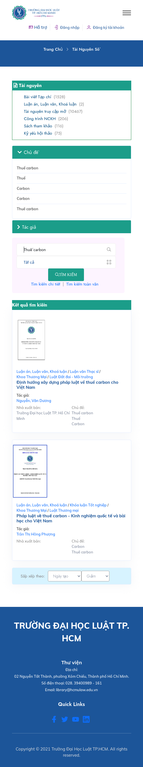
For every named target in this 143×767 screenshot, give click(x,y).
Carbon (23, 188)
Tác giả (26, 226)
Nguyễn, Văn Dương (34, 400)
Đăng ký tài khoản (105, 27)
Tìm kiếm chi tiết (45, 284)
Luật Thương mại (64, 510)
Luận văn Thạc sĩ (84, 371)
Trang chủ (52, 49)
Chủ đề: (78, 407)
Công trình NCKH (40, 118)
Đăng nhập (66, 27)
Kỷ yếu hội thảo (38, 133)
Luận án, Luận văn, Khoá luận (50, 104)
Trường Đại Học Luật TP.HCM (79, 749)
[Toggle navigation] (126, 13)
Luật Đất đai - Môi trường (71, 377)
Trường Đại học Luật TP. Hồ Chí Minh (43, 416)
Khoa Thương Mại (32, 377)
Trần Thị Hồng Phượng (36, 534)
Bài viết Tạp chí (37, 97)
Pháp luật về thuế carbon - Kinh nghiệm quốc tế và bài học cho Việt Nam (71, 518)
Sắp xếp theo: (33, 576)
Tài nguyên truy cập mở (45, 111)
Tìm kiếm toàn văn (82, 284)
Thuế (21, 178)
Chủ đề (27, 152)
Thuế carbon (27, 209)
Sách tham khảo (38, 126)
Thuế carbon (27, 168)
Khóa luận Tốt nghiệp (88, 505)
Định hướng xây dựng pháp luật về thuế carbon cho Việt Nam (67, 385)
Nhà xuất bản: (29, 407)
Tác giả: (23, 395)
